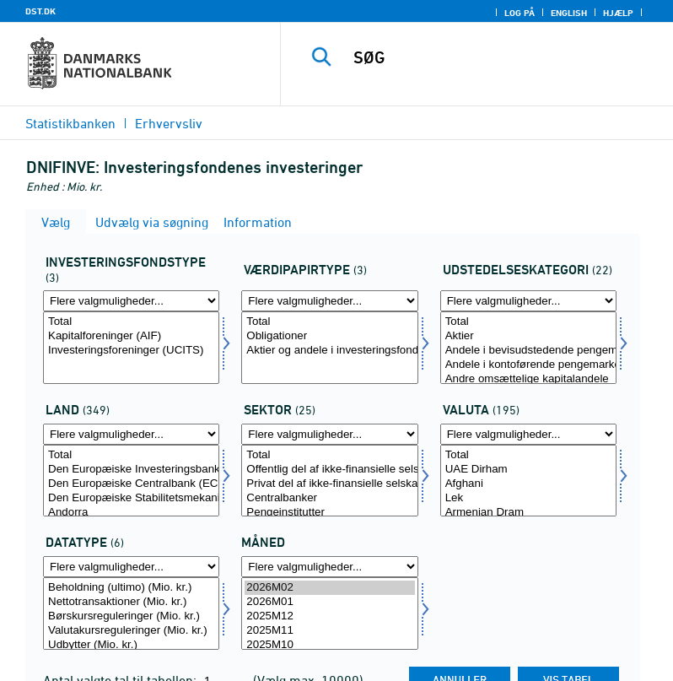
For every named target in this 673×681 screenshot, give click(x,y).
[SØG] (501, 57)
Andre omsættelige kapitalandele (528, 379)
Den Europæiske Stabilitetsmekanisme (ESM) (131, 498)
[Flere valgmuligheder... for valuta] (528, 434)
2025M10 (329, 645)
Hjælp (618, 13)
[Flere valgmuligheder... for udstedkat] (528, 300)
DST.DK (40, 11)
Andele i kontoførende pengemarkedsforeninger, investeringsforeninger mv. (528, 365)
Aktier (528, 336)
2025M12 (329, 616)
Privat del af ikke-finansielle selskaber (329, 484)
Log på (519, 13)
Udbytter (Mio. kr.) (131, 645)
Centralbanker (329, 498)
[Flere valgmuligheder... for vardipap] (329, 300)
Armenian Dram (528, 512)
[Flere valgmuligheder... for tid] (329, 566)
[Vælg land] (131, 481)
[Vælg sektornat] (329, 481)
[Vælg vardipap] (329, 347)
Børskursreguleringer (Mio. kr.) (131, 616)
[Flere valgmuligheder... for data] (131, 566)
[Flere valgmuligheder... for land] (131, 434)
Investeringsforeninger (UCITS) (131, 350)
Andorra (131, 512)
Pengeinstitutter (329, 512)
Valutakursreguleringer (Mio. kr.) (131, 631)
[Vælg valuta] (528, 481)
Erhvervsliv (168, 123)
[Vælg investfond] (131, 347)
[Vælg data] (131, 613)
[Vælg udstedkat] (528, 347)
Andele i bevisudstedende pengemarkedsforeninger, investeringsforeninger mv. (528, 350)
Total (131, 322)
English (569, 13)
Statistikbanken (70, 123)
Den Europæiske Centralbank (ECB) (131, 484)
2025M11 (329, 631)
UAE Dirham (528, 469)
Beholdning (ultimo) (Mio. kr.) (131, 588)
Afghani (528, 484)
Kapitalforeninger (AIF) (131, 336)
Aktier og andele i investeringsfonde (329, 350)
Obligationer (329, 336)
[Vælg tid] (329, 613)
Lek (528, 498)
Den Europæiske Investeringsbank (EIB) (131, 469)
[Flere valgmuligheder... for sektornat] (329, 434)
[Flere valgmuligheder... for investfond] (131, 300)
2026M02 (329, 588)
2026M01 (329, 602)
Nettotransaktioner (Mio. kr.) (131, 602)
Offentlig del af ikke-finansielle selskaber (329, 469)
